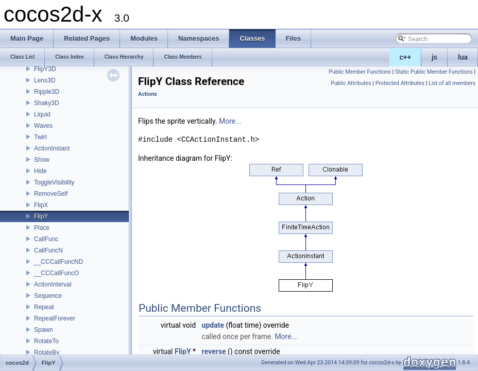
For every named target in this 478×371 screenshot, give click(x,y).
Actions (147, 94)
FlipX (41, 205)
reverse (214, 351)
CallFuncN (48, 250)
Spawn (43, 329)
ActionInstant (52, 148)
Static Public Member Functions (434, 72)
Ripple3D (46, 91)
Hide (40, 171)
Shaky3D (46, 103)
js (434, 57)
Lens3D (44, 80)
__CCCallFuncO (56, 273)
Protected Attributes (399, 83)
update (213, 325)
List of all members (452, 83)
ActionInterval (53, 284)
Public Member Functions (360, 72)
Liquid (42, 114)
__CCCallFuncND (58, 261)
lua (463, 57)
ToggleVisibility (54, 182)
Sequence (48, 295)
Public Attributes (351, 83)
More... (230, 121)
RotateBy (46, 352)
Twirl (40, 137)
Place (41, 227)
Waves (43, 125)
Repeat (44, 307)
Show (41, 159)
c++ (406, 57)
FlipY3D (45, 69)
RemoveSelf (50, 193)
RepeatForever (54, 318)
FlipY (41, 216)
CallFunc (46, 239)
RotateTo (46, 341)
